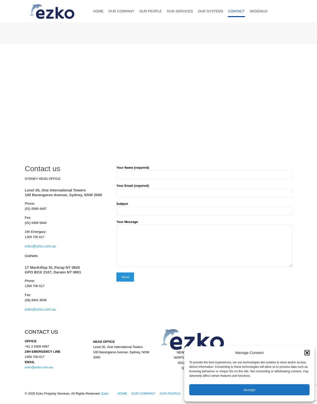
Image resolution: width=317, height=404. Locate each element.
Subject (204, 208)
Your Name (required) (204, 172)
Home (262, 32)
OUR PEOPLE (170, 393)
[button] (307, 352)
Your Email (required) (204, 190)
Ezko (104, 393)
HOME (122, 393)
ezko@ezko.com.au (40, 246)
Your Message (204, 243)
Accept (249, 390)
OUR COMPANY (143, 393)
